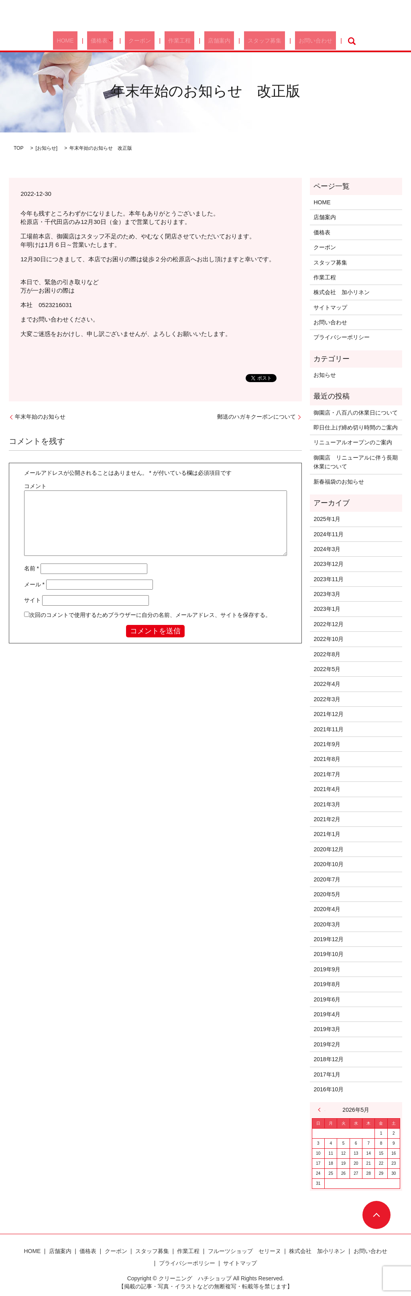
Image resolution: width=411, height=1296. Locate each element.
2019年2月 (326, 1044)
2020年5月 (326, 894)
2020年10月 (328, 864)
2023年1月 (326, 609)
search (328, 41)
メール (34, 584)
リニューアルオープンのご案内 (352, 442)
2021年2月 (326, 819)
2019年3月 (326, 1029)
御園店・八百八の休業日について (355, 412)
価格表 (112, 41)
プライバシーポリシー (341, 337)
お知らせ (46, 148)
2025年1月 (326, 519)
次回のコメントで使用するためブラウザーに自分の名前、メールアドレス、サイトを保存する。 (150, 615)
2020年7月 (326, 879)
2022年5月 (326, 669)
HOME (85, 41)
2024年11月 (328, 534)
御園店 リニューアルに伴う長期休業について (355, 462)
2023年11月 (328, 579)
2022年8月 (326, 654)
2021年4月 (326, 789)
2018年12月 (328, 1059)
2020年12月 (328, 849)
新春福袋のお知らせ (338, 481)
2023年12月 (328, 564)
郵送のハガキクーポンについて (256, 416)
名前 (31, 568)
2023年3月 (326, 594)
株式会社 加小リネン (341, 292)
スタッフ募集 (252, 41)
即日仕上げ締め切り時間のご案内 (355, 427)
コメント (35, 486)
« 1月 (321, 1109)
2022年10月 (328, 639)
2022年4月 (326, 684)
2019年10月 (328, 954)
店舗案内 (213, 41)
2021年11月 (328, 729)
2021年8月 (326, 759)
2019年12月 (328, 939)
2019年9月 (326, 969)
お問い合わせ (295, 41)
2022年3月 (326, 699)
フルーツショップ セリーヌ (244, 1251)
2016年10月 (328, 1089)
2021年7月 (326, 774)
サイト (32, 600)
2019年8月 (326, 984)
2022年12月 (328, 624)
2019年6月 (326, 999)
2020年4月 (326, 909)
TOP (18, 148)
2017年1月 (326, 1074)
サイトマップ (330, 307)
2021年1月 (326, 834)
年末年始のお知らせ (40, 416)
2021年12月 (328, 714)
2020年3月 (326, 924)
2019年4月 (326, 1014)
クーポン (149, 41)
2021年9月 (326, 744)
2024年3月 (326, 549)
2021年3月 (326, 804)
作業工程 (181, 41)
